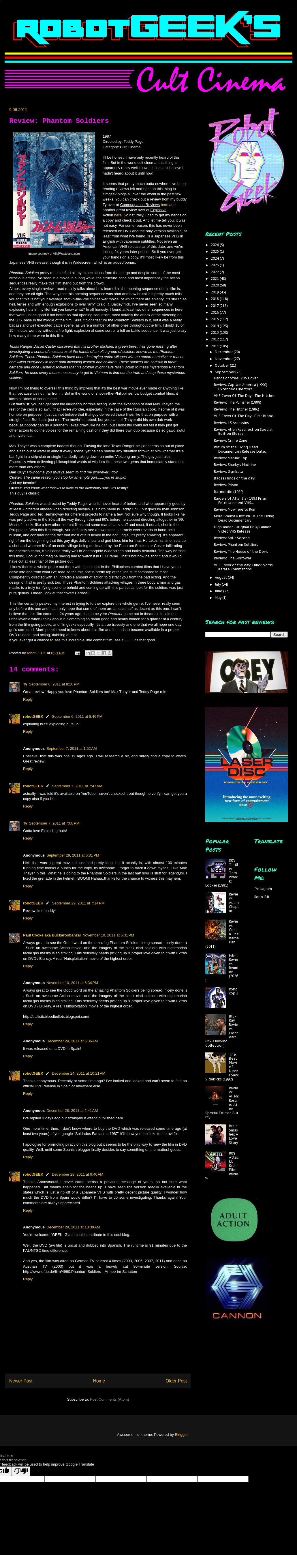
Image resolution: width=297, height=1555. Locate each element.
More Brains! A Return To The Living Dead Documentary (244, 518)
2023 (215, 265)
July (218, 584)
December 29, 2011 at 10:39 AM (73, 1227)
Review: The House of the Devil (241, 551)
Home (99, 1380)
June (219, 591)
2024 (215, 258)
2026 (215, 245)
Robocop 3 (233, 991)
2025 (215, 251)
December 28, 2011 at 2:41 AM (72, 1110)
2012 (215, 339)
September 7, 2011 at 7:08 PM (54, 823)
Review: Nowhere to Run (234, 509)
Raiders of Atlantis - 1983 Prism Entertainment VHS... (240, 500)
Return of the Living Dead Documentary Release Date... (241, 449)
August (221, 577)
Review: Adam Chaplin (234, 902)
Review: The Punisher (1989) (237, 402)
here (164, 205)
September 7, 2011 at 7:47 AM (77, 786)
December (224, 352)
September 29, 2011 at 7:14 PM (78, 903)
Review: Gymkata (228, 471)
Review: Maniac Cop (230, 458)
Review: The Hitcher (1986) (236, 409)
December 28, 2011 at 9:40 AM (77, 1174)
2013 (215, 332)
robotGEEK (33, 716)
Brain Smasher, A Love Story (233, 1134)
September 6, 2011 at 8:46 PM (77, 716)
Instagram (263, 889)
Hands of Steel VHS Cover (236, 378)
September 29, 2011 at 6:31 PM (72, 855)
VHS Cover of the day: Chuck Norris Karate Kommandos (243, 567)
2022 (215, 272)
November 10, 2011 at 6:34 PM (72, 983)
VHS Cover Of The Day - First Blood (243, 416)
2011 (215, 346)
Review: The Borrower (232, 558)
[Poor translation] (21, 1471)
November (224, 359)
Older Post (176, 1380)
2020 (215, 285)
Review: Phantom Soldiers (236, 544)
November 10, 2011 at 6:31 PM (108, 935)
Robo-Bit (262, 897)
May (218, 597)
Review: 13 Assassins (231, 423)
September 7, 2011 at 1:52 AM (71, 748)
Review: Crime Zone (230, 440)
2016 (215, 312)
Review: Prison (226, 485)
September (225, 372)
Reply (28, 699)
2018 (215, 299)
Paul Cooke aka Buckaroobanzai (52, 935)
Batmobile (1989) (229, 492)
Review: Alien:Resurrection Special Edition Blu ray (243, 431)
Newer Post (21, 1380)
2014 (215, 326)
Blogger (181, 1434)
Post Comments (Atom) (109, 1399)
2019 (215, 292)
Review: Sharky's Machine (235, 464)
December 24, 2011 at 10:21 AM (78, 1073)
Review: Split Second (232, 538)
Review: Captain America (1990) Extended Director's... (240, 387)
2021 (215, 278)
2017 (215, 305)
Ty (25, 684)
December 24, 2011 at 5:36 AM (72, 1041)
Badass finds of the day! (234, 478)
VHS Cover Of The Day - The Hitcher (244, 396)
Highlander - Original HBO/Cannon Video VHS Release (242, 529)
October (222, 365)
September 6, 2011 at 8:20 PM (54, 684)
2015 (215, 319)
